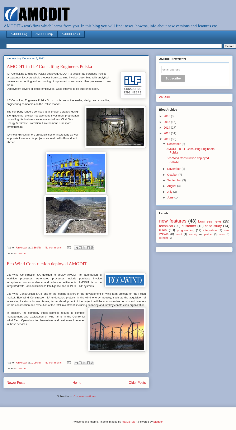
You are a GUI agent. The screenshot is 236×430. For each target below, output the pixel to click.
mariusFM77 (129, 421)
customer (21, 253)
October (172, 174)
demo (222, 234)
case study (213, 226)
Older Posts (137, 382)
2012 (167, 139)
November (174, 168)
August (172, 186)
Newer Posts (16, 382)
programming (185, 230)
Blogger (158, 421)
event (179, 234)
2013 (167, 133)
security (193, 234)
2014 (167, 127)
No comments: (54, 247)
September (174, 180)
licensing (163, 238)
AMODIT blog (19, 34)
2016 (167, 116)
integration (210, 230)
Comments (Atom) (84, 396)
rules (163, 230)
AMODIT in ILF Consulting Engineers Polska (49, 66)
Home (77, 382)
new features (172, 221)
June (170, 197)
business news (210, 221)
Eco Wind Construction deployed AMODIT (47, 263)
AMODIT (164, 97)
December (174, 144)
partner (208, 234)
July (170, 191)
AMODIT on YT (71, 34)
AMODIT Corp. (44, 34)
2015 (167, 122)
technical (166, 226)
